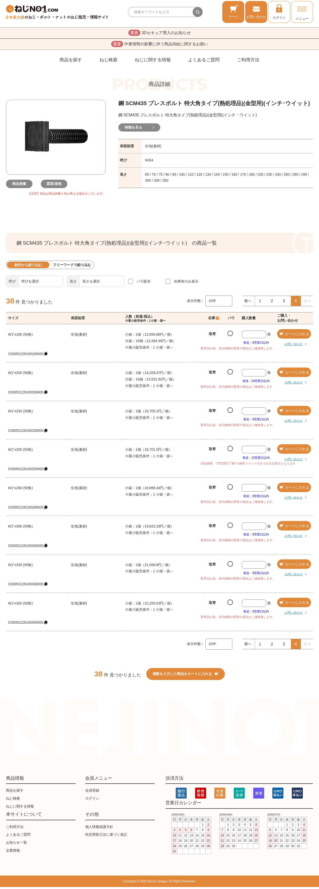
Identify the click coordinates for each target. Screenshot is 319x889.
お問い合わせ (256, 11)
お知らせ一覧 (16, 844)
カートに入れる (294, 336)
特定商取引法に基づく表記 (106, 837)
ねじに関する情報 (153, 61)
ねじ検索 (108, 61)
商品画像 (21, 186)
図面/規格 (55, 186)
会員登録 (92, 792)
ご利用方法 (248, 61)
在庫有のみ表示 (186, 283)
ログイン (279, 11)
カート (233, 11)
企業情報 (13, 852)
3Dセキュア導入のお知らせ (159, 33)
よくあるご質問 (204, 61)
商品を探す (71, 61)
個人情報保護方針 (99, 829)
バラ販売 (144, 283)
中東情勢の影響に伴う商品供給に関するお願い (159, 45)
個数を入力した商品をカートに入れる (186, 676)
